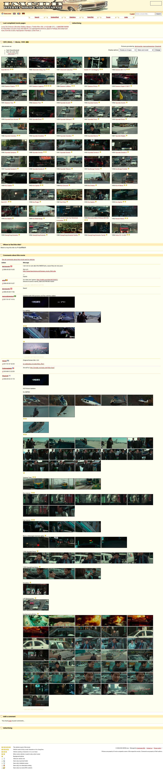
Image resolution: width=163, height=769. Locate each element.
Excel (40, 119)
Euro (11, 119)
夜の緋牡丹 (24, 29)
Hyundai (62, 103)
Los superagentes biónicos (37, 29)
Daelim (86, 70)
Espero (12, 86)
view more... (36, 30)
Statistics (73, 17)
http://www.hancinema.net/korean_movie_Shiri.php (39, 271)
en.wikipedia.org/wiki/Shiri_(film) (33, 364)
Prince (95, 86)
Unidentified (55, 17)
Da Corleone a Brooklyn (13, 27)
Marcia (95, 136)
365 (127, 86)
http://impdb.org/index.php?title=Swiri (42, 368)
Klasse (101, 218)
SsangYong (8, 235)
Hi (118, 185)
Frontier (97, 169)
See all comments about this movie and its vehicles (18, 259)
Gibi (42, 27)
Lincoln (62, 218)
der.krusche (138, 46)
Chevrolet (35, 70)
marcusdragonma (148, 46)
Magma (96, 70)
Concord (65, 185)
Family (75, 235)
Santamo (13, 152)
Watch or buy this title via (13, 247)
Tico (11, 103)
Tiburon (68, 169)
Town (67, 218)
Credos (92, 185)
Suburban (70, 70)
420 (125, 235)
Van (44, 70)
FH (120, 235)
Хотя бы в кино (10, 30)
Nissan (117, 218)
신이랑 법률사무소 (49, 27)
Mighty (123, 136)
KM (5, 70)
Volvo (117, 235)
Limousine (60, 220)
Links (126, 17)
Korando (15, 235)
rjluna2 (4, 361)
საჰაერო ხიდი (16, 29)
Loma (3, 27)
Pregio (37, 202)
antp (3, 280)
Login (132, 14)
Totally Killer (36, 27)
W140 (106, 218)
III (16, 169)
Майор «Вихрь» (26, 27)
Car (70, 218)
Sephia (92, 202)
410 (8, 70)
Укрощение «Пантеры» (23, 30)
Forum (108, 17)
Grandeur (13, 136)
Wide (36, 218)
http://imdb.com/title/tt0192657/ (47, 280)
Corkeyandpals (7, 368)
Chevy (41, 70)
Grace (95, 119)
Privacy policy (157, 748)
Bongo (92, 169)
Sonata (40, 152)
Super (123, 86)
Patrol (122, 218)
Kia (89, 169)
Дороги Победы (52, 29)
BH (122, 70)
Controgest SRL (141, 748)
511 (6, 202)
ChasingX (158, 46)
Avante (95, 103)
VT (90, 70)
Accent (68, 103)
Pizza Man (6, 29)
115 (124, 70)
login (10, 721)
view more (11, 54)
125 (92, 70)
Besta (121, 185)
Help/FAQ (90, 17)
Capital (9, 185)
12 (122, 235)
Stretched (75, 218)
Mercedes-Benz (93, 218)
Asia (2, 70)
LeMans (68, 86)
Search (37, 17)
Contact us (149, 748)
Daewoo (118, 70)
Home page (7, 13)
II (71, 119)
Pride (64, 202)
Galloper (68, 119)
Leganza (41, 86)
